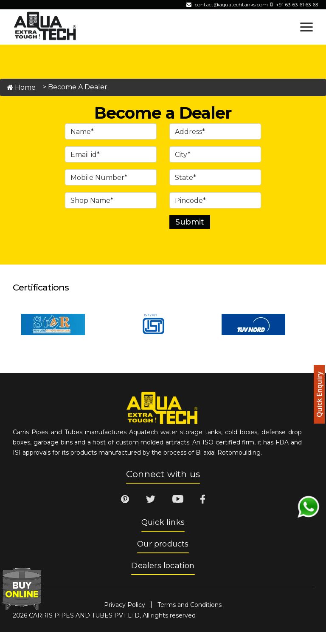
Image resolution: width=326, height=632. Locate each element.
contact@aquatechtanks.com (231, 4)
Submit (189, 222)
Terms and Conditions (189, 605)
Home (21, 87)
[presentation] (129, 236)
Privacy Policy (124, 605)
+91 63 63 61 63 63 (297, 4)
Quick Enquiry (319, 394)
